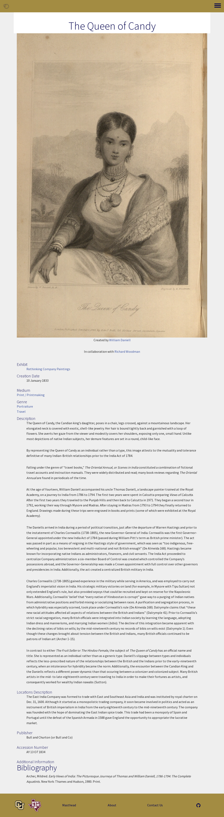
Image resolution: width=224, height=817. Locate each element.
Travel (21, 411)
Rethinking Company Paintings (48, 369)
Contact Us (155, 805)
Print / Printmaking (31, 395)
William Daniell (120, 340)
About (112, 805)
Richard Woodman (127, 351)
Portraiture (25, 406)
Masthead (69, 805)
